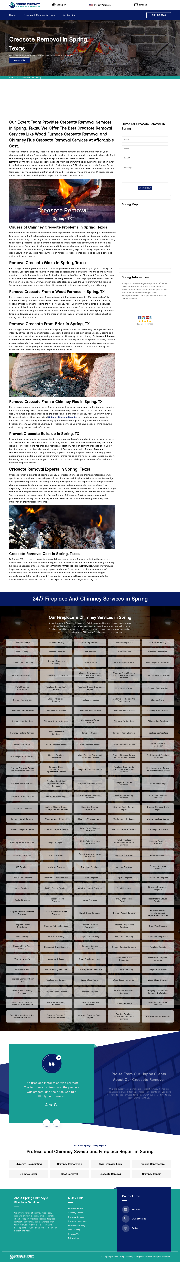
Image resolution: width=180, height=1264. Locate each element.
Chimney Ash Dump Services (90, 721)
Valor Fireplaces (56, 858)
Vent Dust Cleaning (124, 939)
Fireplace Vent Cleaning (124, 733)
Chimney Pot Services (124, 721)
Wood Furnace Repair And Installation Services (90, 756)
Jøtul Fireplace (22, 890)
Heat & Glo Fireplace (22, 880)
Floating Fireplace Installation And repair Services (124, 1018)
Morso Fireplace (89, 902)
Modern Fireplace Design (22, 832)
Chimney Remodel (124, 1006)
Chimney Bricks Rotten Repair (123, 809)
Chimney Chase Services (90, 710)
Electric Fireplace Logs (56, 796)
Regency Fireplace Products (157, 844)
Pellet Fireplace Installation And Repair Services (123, 844)
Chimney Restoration (22, 700)
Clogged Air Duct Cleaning (56, 949)
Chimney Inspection (124, 642)
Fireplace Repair (90, 662)
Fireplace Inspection (89, 700)
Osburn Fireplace (90, 880)
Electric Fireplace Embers (124, 832)
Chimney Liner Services (22, 721)
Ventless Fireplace (90, 994)
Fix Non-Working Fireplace (56, 675)
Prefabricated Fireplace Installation (158, 756)
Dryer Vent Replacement (89, 961)
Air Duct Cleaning (56, 939)
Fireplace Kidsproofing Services (124, 928)
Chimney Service (90, 642)
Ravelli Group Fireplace (89, 915)
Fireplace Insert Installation (22, 928)
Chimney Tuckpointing (158, 688)
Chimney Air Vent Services (22, 845)
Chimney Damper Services (56, 721)
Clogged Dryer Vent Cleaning (22, 949)
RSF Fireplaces (22, 869)
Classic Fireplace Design (158, 821)
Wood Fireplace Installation (158, 744)
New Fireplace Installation (158, 662)
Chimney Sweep (22, 642)
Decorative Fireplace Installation (157, 961)
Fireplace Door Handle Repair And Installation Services (123, 769)
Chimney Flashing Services (22, 733)
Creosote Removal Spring (29, 78)
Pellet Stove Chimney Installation (90, 831)
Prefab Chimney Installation (90, 928)
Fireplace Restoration (22, 675)
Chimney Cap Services (56, 710)
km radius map (145, 237)
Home (12, 15)
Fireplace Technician (158, 972)
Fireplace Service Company (90, 949)
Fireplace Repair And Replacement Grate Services (56, 783)
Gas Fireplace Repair (90, 745)
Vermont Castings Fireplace (158, 869)
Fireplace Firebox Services (90, 783)
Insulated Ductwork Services (157, 1005)
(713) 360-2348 (159, 15)
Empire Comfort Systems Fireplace (22, 915)
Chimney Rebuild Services (56, 928)
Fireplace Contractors (158, 733)
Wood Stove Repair (90, 982)
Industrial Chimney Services (158, 796)
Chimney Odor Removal (56, 821)
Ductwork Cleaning (124, 972)
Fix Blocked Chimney (22, 809)
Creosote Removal (56, 652)
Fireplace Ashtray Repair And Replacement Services (157, 769)
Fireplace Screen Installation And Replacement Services (158, 915)
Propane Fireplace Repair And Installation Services (22, 769)
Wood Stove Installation (124, 982)
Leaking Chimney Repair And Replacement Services (56, 809)
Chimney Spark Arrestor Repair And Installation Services (90, 675)
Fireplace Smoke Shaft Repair (56, 688)
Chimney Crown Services (22, 710)
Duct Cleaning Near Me (56, 972)
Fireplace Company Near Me (22, 982)
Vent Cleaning (22, 939)
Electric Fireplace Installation (56, 756)
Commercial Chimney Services (90, 796)
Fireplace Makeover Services (90, 1005)
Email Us (140, 5)
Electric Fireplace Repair (124, 745)
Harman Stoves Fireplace (56, 880)
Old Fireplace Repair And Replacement (123, 700)
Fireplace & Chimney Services (39, 15)
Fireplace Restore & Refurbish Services (56, 1018)
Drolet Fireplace (22, 902)
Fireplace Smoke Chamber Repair (90, 688)
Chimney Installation (157, 652)
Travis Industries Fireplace (124, 902)
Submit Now (145, 188)
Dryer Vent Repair (56, 961)
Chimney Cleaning (56, 642)
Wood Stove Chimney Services (22, 994)
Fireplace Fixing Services (56, 994)
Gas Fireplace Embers (158, 832)
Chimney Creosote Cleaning (56, 662)
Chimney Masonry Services (56, 733)
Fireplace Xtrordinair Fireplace (157, 890)
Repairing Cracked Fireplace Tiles (89, 809)
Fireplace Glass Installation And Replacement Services (56, 769)
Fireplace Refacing (123, 688)
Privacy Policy (74, 1240)
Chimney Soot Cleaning (22, 662)
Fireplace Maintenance (56, 982)
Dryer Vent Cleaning (157, 928)
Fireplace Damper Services (124, 783)
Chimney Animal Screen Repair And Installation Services (124, 675)
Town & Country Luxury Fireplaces (90, 857)
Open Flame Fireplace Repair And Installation (22, 1005)
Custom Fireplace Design (56, 832)
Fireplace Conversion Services (124, 994)
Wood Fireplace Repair (56, 745)
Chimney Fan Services (158, 721)
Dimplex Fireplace (124, 880)
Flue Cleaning (22, 652)
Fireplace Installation (124, 662)
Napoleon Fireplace (90, 869)
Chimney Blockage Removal (56, 700)
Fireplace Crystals (56, 845)
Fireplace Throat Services (22, 796)
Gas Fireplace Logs (157, 783)
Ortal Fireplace (124, 890)
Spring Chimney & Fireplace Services (135, 1259)
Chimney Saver (158, 700)
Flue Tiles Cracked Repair (90, 821)
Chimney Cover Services (124, 710)
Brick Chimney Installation (158, 675)
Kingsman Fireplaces (123, 858)
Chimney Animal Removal (123, 915)
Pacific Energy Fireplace (56, 890)
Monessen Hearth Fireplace (56, 902)
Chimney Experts (22, 961)
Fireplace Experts (158, 949)
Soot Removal (90, 652)
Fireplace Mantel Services (158, 1019)
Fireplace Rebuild (22, 745)
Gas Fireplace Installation (22, 756)
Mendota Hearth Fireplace (90, 890)
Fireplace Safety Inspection (124, 961)
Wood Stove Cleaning (158, 982)
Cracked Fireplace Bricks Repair (90, 1018)
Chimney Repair (124, 652)
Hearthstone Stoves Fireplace (157, 902)
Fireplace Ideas (22, 972)
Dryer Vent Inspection (158, 939)
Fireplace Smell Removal (22, 821)
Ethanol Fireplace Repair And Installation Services (123, 756)
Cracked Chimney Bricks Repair (157, 809)
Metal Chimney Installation (22, 688)
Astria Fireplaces (158, 858)
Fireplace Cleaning (157, 642)
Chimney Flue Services (158, 710)
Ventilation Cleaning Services (56, 1005)
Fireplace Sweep (90, 733)
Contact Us (69, 15)
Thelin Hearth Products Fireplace (56, 915)
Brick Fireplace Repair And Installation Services (22, 1018)
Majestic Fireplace (124, 869)
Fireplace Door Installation (90, 769)
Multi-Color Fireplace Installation (90, 844)
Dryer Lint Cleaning (90, 939)
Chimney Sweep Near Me (90, 972)
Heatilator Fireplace (56, 869)
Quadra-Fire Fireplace (158, 880)
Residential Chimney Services (124, 796)
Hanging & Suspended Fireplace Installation (157, 994)
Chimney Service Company (124, 949)
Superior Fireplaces (22, 858)
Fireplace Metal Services (22, 783)
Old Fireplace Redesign (123, 821)
